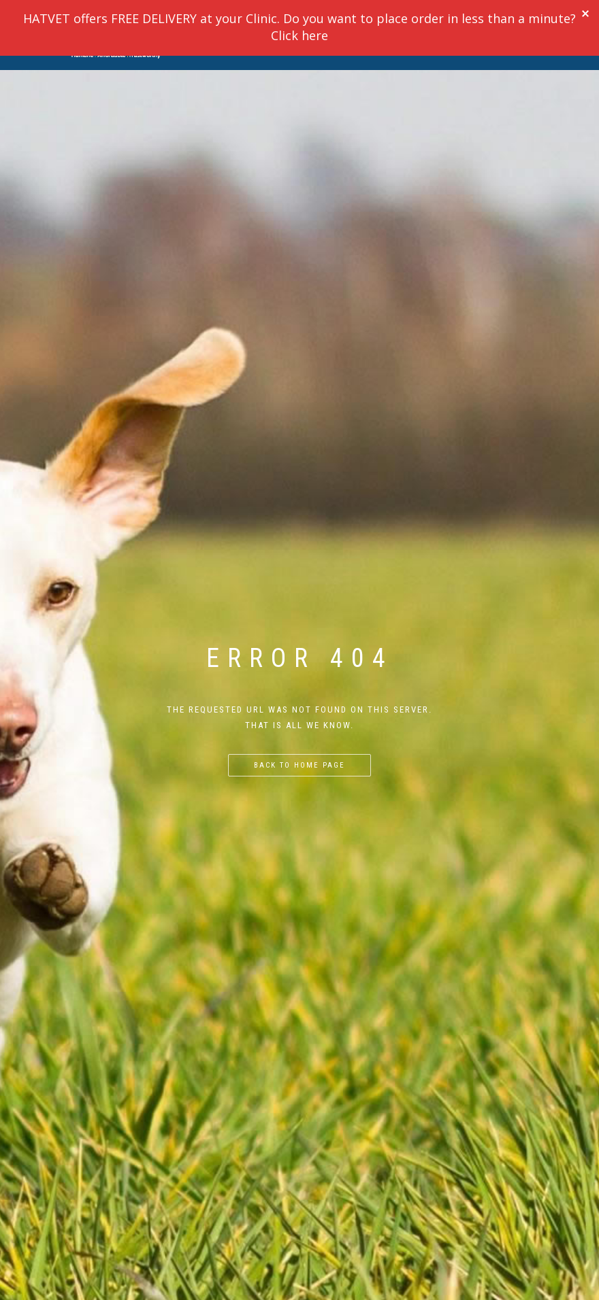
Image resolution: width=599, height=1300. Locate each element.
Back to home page (299, 765)
